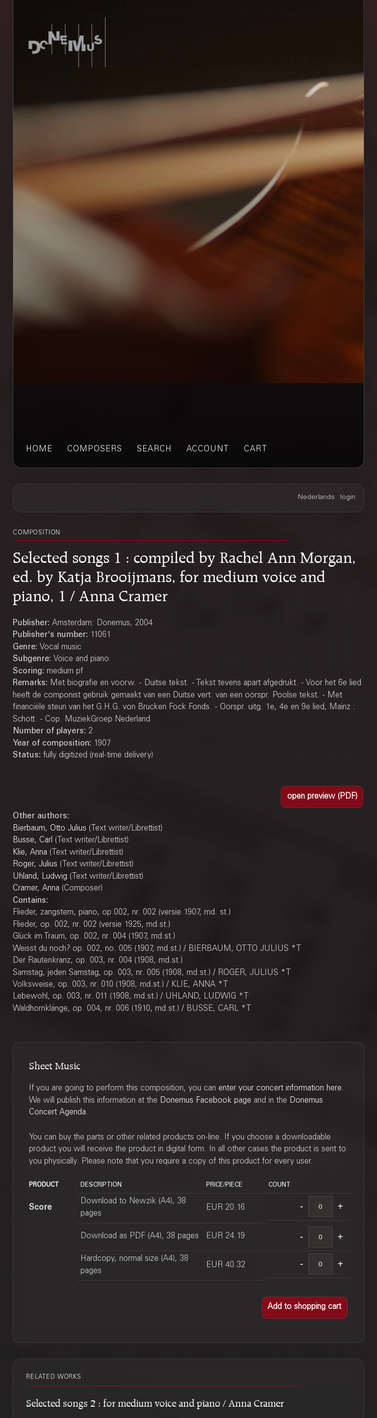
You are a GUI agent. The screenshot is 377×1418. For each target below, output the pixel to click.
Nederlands (316, 497)
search (154, 449)
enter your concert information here (280, 1088)
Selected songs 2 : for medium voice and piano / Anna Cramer (155, 1401)
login (347, 497)
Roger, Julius (35, 865)
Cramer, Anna (36, 889)
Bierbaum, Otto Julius (49, 829)
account (208, 449)
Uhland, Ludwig (40, 877)
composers (94, 449)
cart (256, 449)
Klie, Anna (30, 853)
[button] (322, 797)
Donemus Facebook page (205, 1101)
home (39, 449)
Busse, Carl (33, 840)
